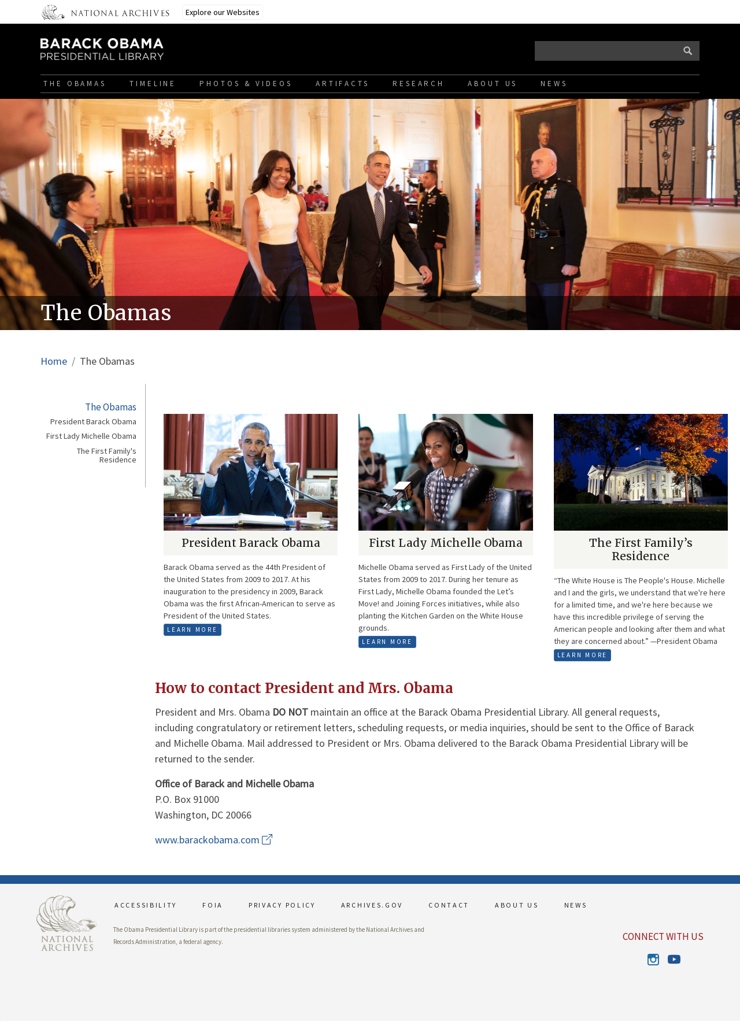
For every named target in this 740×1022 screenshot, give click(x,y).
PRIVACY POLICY (282, 905)
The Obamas (74, 83)
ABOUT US (517, 905)
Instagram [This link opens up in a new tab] (653, 959)
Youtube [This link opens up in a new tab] (673, 959)
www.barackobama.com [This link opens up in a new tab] (213, 839)
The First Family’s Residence (641, 549)
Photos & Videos (246, 83)
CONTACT (448, 905)
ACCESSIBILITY (145, 905)
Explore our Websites (223, 12)
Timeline (153, 83)
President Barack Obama (93, 421)
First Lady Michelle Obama (91, 436)
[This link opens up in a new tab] (66, 922)
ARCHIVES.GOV (372, 905)
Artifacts (342, 83)
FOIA (212, 905)
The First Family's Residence (106, 456)
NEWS (575, 905)
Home (53, 361)
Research (419, 83)
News (554, 83)
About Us (492, 83)
